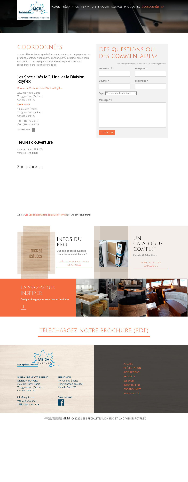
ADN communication (55, 419)
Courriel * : (104, 80)
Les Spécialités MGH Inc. (97, 418)
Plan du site (131, 393)
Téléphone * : (142, 80)
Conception (48, 417)
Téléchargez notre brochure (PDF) (94, 330)
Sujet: (102, 93)
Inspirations (88, 6)
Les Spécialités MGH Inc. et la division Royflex (46, 214)
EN (162, 6)
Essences (116, 6)
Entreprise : (141, 68)
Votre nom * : (106, 68)
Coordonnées (151, 6)
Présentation (70, 6)
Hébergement (57, 417)
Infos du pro (132, 6)
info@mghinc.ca (25, 397)
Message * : (105, 99)
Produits (104, 6)
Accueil (55, 6)
